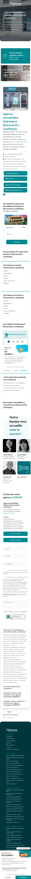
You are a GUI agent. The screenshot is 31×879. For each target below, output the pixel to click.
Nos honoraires (15, 534)
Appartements (7, 273)
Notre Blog (8, 743)
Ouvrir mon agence (10, 740)
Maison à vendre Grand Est (12, 767)
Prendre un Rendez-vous (14, 190)
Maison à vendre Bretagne (12, 761)
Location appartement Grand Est (13, 843)
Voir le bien (16, 242)
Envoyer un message (13, 185)
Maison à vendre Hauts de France (14, 769)
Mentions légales (15, 540)
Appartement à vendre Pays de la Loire (15, 816)
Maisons (5, 271)
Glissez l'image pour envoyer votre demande (15, 611)
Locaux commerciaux (9, 281)
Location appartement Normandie (14, 837)
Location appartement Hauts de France (15, 845)
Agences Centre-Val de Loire (10, 715)
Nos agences (9, 736)
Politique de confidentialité (12, 749)
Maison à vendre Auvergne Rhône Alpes (15, 755)
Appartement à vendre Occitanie (13, 814)
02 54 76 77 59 (8, 514)
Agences (9, 712)
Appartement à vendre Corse (12, 822)
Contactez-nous (10, 738)
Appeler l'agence (12, 173)
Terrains (5, 278)
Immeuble (6, 283)
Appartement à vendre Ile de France (14, 809)
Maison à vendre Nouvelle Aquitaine (14, 765)
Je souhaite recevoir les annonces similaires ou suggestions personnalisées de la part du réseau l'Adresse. (15, 572)
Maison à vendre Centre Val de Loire (14, 774)
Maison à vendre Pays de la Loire (13, 778)
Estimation (10, 178)
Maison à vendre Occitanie (12, 776)
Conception (9, 747)
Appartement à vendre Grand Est (13, 804)
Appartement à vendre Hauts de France (15, 806)
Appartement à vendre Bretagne (13, 797)
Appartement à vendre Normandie (14, 799)
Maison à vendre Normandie (12, 763)
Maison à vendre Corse (11, 783)
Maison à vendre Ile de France (13, 771)
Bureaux (5, 276)
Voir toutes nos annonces (11, 211)
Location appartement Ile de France (14, 847)
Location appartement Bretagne (13, 835)
